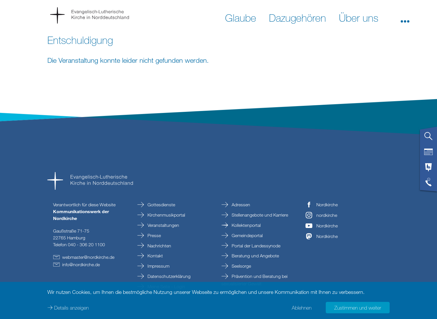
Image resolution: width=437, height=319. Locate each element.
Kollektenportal (245, 225)
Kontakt (154, 255)
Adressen (240, 204)
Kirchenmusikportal (165, 214)
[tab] (428, 138)
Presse (153, 235)
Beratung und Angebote (254, 255)
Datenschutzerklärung (168, 276)
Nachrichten (158, 245)
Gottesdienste (160, 204)
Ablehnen (301, 307)
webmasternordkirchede (88, 257)
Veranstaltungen (162, 225)
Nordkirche (327, 204)
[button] (405, 17)
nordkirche (326, 215)
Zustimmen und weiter (357, 307)
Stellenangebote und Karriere (259, 214)
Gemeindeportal (246, 235)
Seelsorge (240, 265)
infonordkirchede (81, 264)
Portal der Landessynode (255, 245)
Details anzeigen (71, 307)
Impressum (157, 265)
